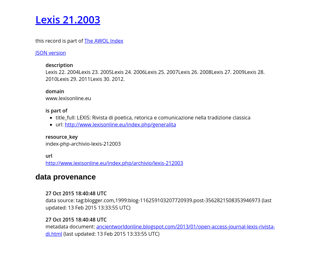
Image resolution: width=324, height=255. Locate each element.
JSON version (50, 52)
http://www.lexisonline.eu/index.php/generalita (120, 124)
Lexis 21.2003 (67, 19)
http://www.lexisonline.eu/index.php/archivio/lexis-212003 (114, 163)
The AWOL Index (103, 40)
